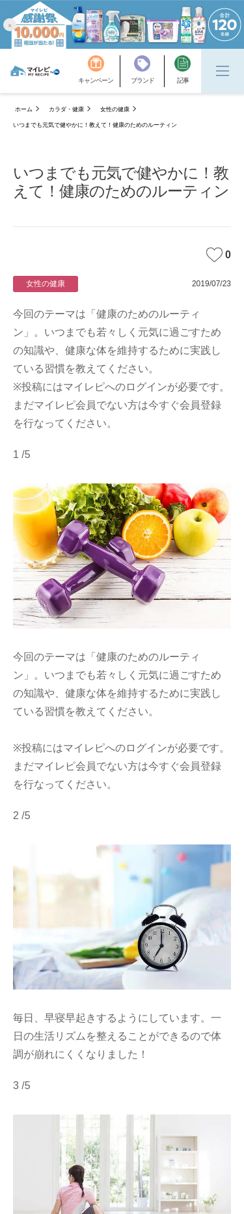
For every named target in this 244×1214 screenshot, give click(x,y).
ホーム (24, 109)
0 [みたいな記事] (218, 255)
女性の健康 (114, 109)
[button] (9, 24)
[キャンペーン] (99, 71)
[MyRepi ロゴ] (35, 70)
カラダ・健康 (66, 109)
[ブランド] (148, 71)
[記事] (182, 71)
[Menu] (222, 71)
